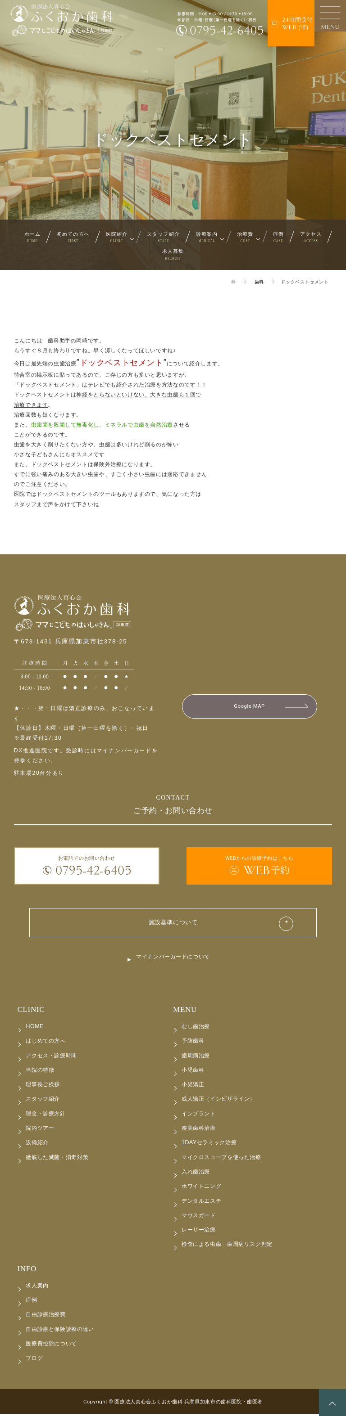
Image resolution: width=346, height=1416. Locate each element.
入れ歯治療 (196, 1173)
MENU (185, 1011)
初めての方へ (73, 237)
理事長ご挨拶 (43, 1086)
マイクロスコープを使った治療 (221, 1159)
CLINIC (31, 1011)
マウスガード (199, 1217)
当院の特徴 (40, 1072)
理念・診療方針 (45, 1115)
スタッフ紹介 (163, 237)
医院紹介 (116, 237)
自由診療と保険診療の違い (60, 1331)
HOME (35, 1028)
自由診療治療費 (45, 1316)
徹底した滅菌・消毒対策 (57, 1159)
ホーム (32, 237)
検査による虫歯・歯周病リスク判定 (227, 1246)
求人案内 (37, 1287)
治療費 (245, 237)
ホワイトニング (201, 1188)
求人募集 (173, 254)
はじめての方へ (45, 1043)
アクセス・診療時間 (51, 1057)
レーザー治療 (199, 1231)
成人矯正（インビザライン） (218, 1101)
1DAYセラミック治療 (209, 1145)
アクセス (311, 237)
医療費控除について (51, 1345)
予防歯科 (193, 1043)
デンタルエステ (201, 1203)
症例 (278, 237)
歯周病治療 (196, 1057)
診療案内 (207, 237)
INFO (26, 1270)
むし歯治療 (196, 1028)
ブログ (34, 1360)
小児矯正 (193, 1086)
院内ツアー (40, 1130)
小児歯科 (193, 1072)
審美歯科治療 (199, 1130)
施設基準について (173, 922)
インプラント (199, 1115)
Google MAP (249, 707)
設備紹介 (37, 1145)
